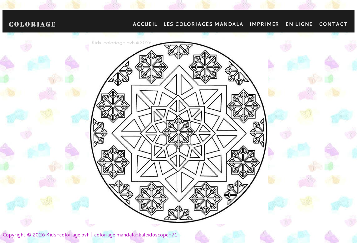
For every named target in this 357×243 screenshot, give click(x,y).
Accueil (145, 23)
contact (333, 23)
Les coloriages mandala (203, 23)
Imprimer (264, 23)
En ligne (299, 23)
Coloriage (32, 24)
